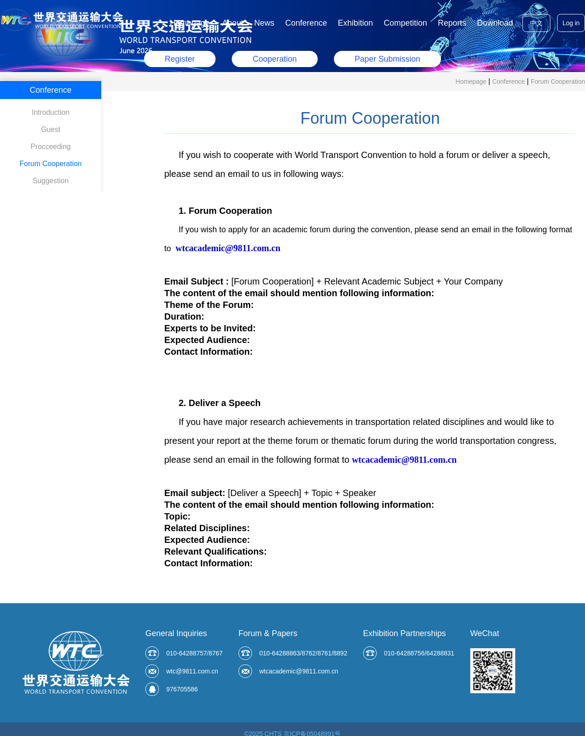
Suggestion (50, 181)
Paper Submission (387, 58)
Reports (452, 22)
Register (180, 58)
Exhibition (355, 22)
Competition (405, 22)
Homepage (189, 22)
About (232, 22)
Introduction (51, 112)
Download (495, 22)
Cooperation (274, 58)
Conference (306, 22)
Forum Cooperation (558, 81)
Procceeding (51, 146)
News (264, 22)
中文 (536, 23)
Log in (571, 23)
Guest (50, 129)
